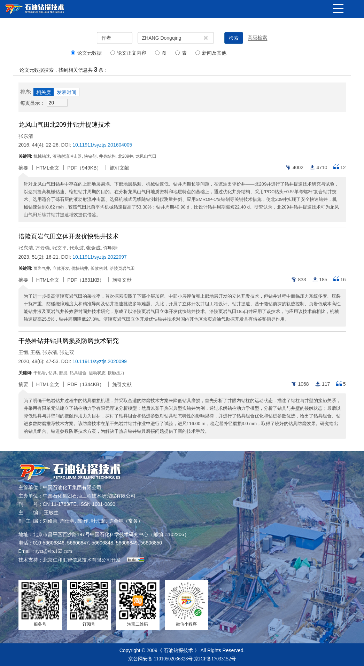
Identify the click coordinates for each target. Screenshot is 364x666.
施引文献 (119, 168)
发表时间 (66, 92)
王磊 (35, 352)
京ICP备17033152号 (215, 658)
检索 (234, 38)
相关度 (43, 92)
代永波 (76, 248)
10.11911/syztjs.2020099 (99, 361)
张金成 (93, 248)
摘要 (23, 168)
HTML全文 (47, 168)
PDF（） (84, 167)
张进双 (67, 352)
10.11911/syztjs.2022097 (99, 257)
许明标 (110, 248)
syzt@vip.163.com (54, 551)
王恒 (23, 352)
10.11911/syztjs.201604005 (102, 145)
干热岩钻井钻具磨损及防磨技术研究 (68, 340)
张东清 (25, 136)
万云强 (42, 248)
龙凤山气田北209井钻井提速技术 (64, 124)
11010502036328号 (173, 658)
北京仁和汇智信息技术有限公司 (77, 560)
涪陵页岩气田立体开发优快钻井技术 (68, 236)
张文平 (59, 248)
